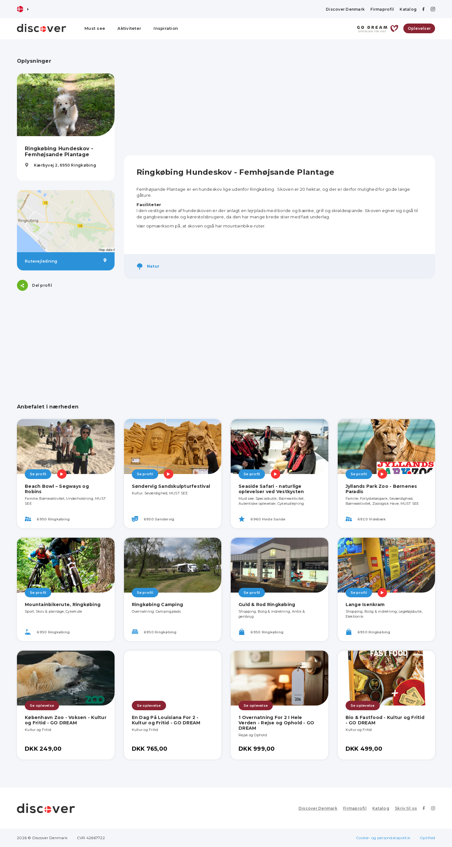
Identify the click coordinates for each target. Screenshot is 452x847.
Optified (427, 837)
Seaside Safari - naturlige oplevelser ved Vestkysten (271, 488)
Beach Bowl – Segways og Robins (57, 488)
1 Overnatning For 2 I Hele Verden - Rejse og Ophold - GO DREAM (276, 723)
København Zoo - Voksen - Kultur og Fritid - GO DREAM (65, 720)
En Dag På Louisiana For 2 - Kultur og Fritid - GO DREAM (166, 720)
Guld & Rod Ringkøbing (267, 604)
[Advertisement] (66, 339)
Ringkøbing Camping (157, 604)
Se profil (38, 474)
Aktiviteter (129, 28)
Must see (94, 28)
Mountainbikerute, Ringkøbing (62, 604)
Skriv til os (406, 808)
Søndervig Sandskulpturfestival (171, 486)
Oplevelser (419, 28)
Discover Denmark (345, 9)
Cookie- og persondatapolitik (383, 837)
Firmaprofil (382, 9)
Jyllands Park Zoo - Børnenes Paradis (381, 488)
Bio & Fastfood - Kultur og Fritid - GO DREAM (385, 720)
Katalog (408, 9)
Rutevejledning (66, 261)
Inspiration (165, 28)
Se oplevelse (42, 705)
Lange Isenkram (365, 604)
